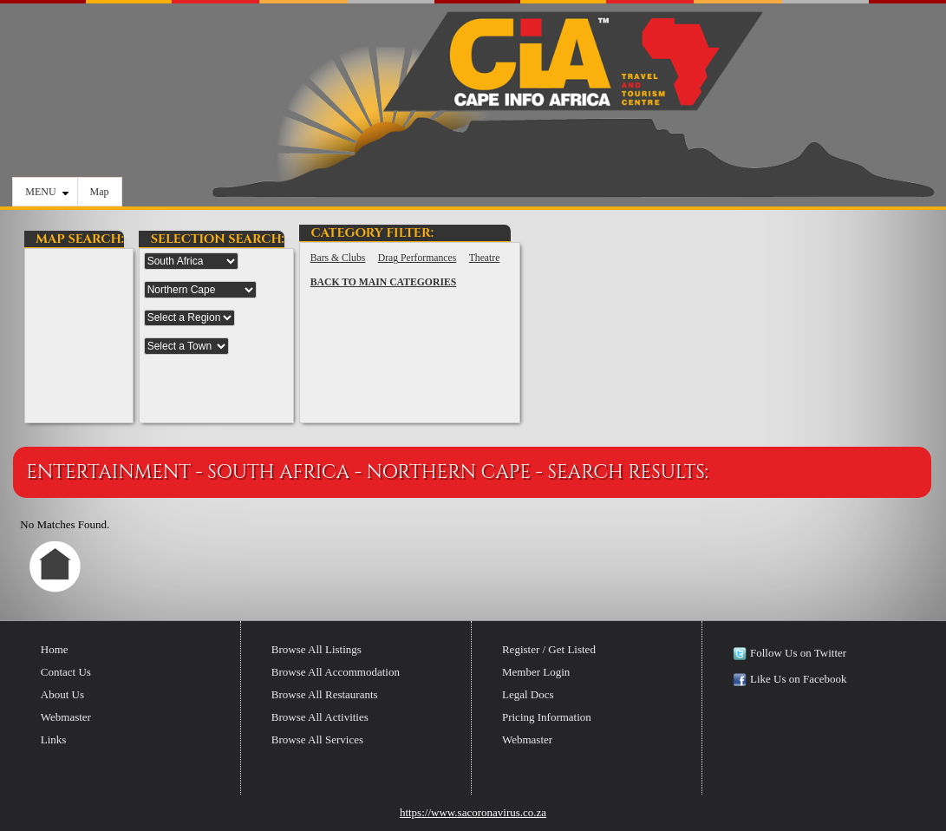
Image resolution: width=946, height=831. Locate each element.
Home (55, 649)
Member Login (536, 671)
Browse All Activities (320, 716)
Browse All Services (317, 739)
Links (54, 739)
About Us (62, 694)
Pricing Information (546, 716)
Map (99, 192)
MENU (46, 192)
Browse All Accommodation (335, 671)
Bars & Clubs (338, 258)
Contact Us (66, 671)
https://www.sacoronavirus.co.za (473, 812)
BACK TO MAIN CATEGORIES (383, 282)
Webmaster (66, 716)
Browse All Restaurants (324, 694)
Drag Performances (417, 258)
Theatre (484, 258)
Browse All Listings (316, 649)
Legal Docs (528, 694)
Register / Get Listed (549, 649)
